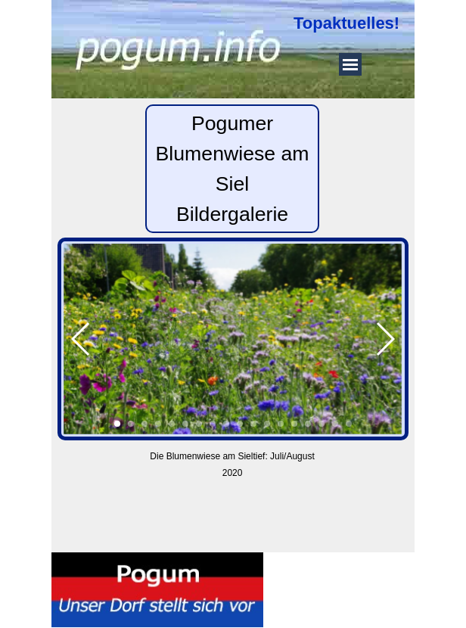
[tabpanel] (350, 23)
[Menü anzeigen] (350, 64)
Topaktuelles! (346, 23)
